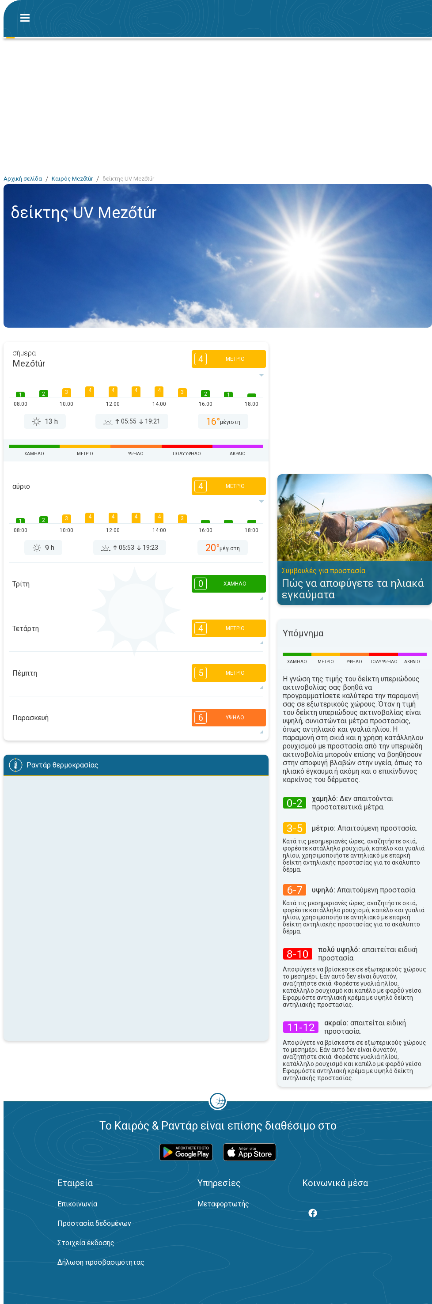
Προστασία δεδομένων (94, 1223)
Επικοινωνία (77, 1204)
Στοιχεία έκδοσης (85, 1243)
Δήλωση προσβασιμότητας (100, 1262)
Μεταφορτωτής (223, 1204)
